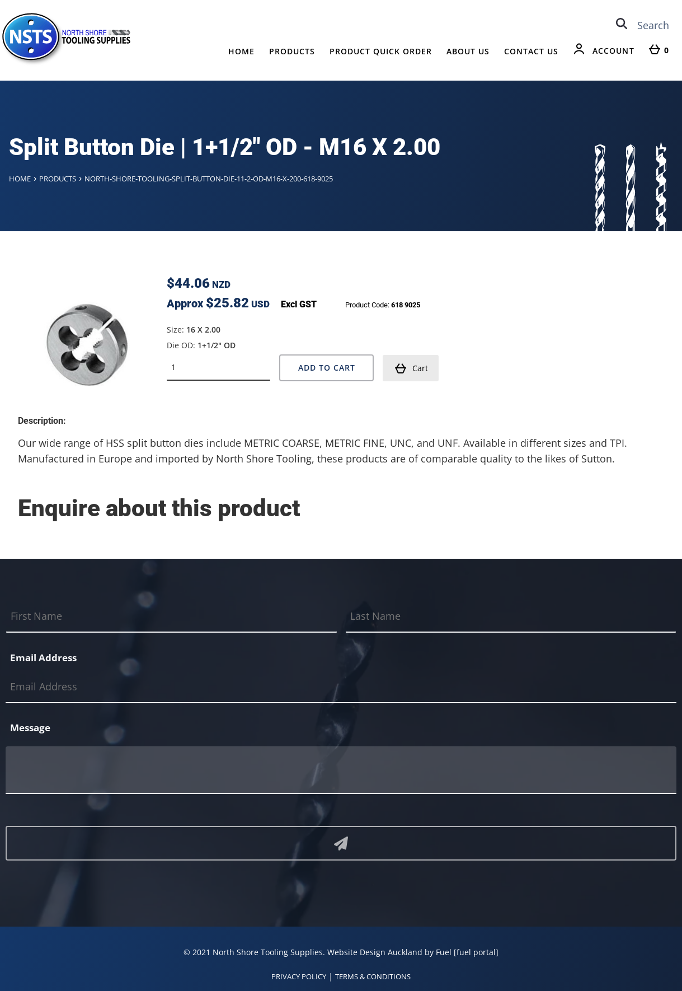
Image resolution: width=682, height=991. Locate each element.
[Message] (341, 770)
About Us (468, 51)
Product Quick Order (381, 51)
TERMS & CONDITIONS (373, 976)
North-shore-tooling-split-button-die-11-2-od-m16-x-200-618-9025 (208, 179)
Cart (411, 368)
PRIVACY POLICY (298, 976)
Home (241, 51)
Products (292, 51)
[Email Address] (341, 687)
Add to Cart (326, 367)
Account (613, 50)
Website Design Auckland (374, 952)
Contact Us (531, 51)
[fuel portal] (476, 952)
